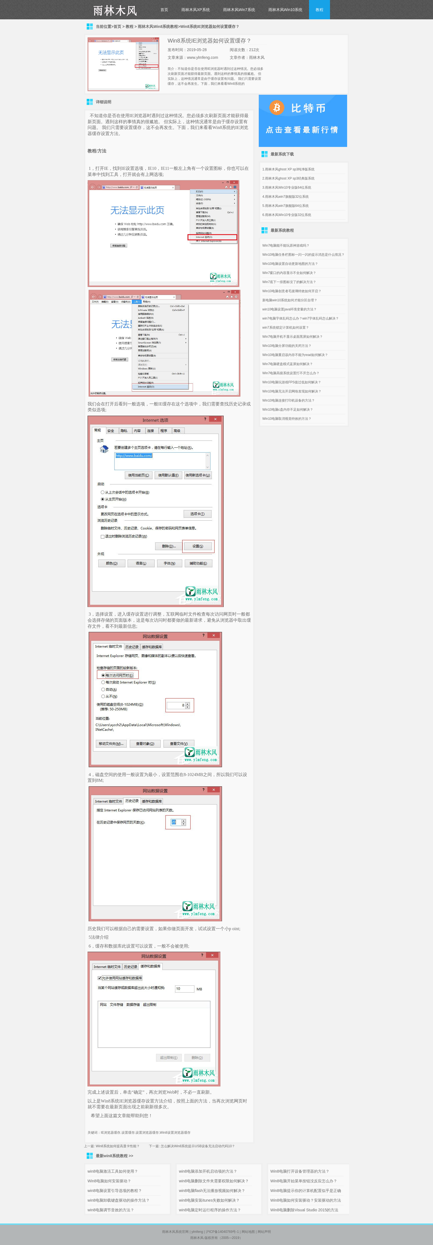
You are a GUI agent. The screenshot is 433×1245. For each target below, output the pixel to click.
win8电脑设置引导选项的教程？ (115, 1190)
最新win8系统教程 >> (114, 1156)
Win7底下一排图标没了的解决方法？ (289, 282)
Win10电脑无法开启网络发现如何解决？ (291, 391)
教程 (319, 9)
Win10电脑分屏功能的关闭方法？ (286, 346)
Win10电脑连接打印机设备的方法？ (288, 400)
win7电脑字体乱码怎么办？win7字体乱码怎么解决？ (300, 318)
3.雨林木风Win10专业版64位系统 (286, 187)
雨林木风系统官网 (175, 1232)
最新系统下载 (282, 154)
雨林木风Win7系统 (239, 9)
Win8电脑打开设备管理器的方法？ (299, 1171)
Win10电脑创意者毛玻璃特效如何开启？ (291, 291)
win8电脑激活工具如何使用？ (113, 1171)
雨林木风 (197, 1238)
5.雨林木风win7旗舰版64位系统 (285, 206)
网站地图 (248, 1232)
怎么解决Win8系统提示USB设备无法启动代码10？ (198, 1146)
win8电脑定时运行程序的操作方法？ (210, 1210)
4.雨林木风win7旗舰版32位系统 (285, 197)
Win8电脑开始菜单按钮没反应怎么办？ (303, 1181)
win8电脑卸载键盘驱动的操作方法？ (119, 1200)
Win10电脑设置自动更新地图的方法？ (290, 264)
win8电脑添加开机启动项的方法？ (208, 1171)
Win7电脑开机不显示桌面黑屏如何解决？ (292, 337)
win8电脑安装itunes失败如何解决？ (209, 1200)
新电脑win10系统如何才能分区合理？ (289, 300)
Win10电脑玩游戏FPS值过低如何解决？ (291, 382)
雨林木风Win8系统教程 (158, 26)
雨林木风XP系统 (195, 9)
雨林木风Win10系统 (285, 9)
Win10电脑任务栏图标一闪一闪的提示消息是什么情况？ (303, 255)
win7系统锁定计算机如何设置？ (285, 327)
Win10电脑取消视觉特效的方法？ (286, 419)
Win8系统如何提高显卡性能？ (118, 1146)
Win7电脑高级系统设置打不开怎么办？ (291, 373)
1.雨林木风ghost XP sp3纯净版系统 (288, 169)
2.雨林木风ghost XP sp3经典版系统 (288, 178)
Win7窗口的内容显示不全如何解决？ (289, 273)
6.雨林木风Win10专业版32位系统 (286, 215)
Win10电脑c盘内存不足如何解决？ (287, 410)
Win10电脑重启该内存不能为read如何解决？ (295, 355)
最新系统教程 (282, 230)
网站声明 (264, 1232)
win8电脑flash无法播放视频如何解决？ (212, 1190)
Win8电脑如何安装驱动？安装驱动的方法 (305, 1200)
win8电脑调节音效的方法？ (111, 1210)
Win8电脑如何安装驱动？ (109, 1181)
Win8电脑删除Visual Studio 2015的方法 (304, 1210)
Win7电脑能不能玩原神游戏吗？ (286, 245)
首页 (164, 9)
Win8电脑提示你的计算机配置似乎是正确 (305, 1190)
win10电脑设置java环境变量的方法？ (289, 309)
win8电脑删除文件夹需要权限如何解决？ (214, 1181)
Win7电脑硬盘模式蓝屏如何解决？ (287, 364)
